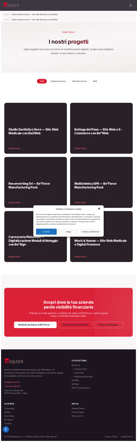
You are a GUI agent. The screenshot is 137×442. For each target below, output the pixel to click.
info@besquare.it (12, 382)
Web (95, 81)
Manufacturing (79, 81)
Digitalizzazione (58, 81)
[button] (99, 209)
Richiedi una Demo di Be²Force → (35, 326)
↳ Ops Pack (78, 373)
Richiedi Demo (78, 408)
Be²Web (75, 380)
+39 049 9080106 (12, 386)
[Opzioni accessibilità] (6, 429)
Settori (7, 412)
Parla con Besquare (109, 326)
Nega (68, 232)
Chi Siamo (8, 420)
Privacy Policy (111, 437)
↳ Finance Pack (79, 369)
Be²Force (76, 365)
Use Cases (9, 416)
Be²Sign (75, 384)
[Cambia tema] (131, 5)
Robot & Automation (81, 388)
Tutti (42, 81)
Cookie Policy (127, 437)
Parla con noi (77, 416)
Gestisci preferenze (90, 232)
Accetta (46, 232)
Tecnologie (9, 408)
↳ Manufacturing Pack (82, 376)
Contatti (7, 423)
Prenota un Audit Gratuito (75, 326)
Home (6, 14)
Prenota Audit (78, 412)
